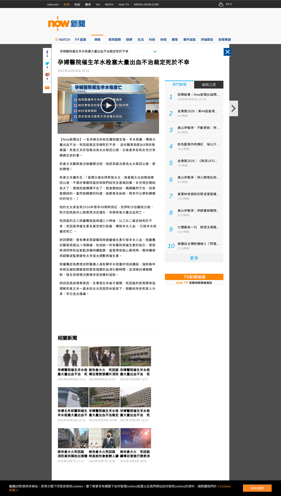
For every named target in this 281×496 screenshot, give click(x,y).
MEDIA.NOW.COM (146, 4)
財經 (77, 4)
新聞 (66, 4)
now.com (53, 4)
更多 (194, 258)
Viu (98, 4)
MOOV (109, 4)
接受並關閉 (257, 488)
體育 (88, 4)
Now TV (124, 4)
